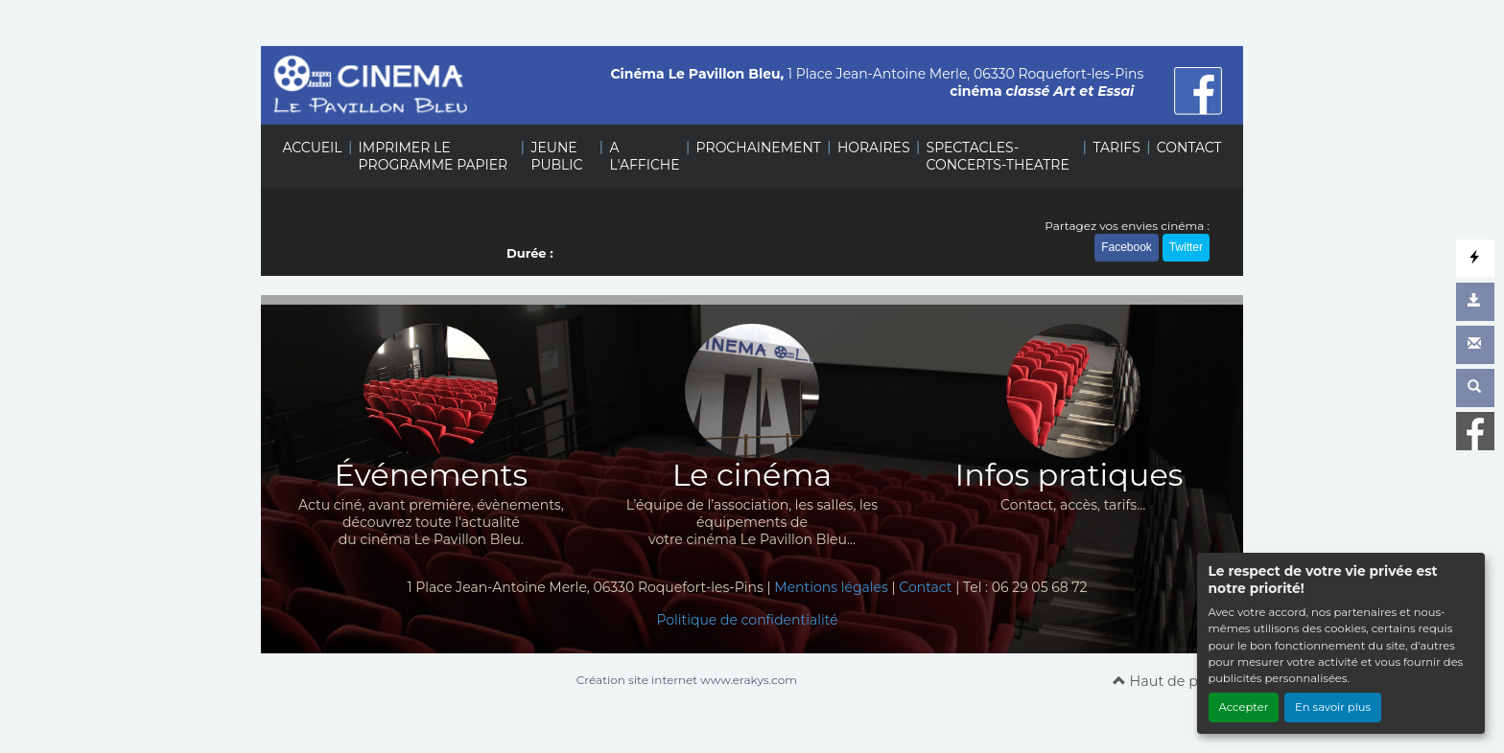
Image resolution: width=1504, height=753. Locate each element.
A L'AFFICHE (644, 156)
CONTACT (1189, 147)
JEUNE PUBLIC (556, 156)
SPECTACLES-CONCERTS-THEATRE (998, 156)
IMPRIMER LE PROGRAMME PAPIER (433, 156)
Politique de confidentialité (746, 619)
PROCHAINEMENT (758, 147)
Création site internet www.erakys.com (686, 680)
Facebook (1126, 247)
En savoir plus (1333, 707)
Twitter (1186, 247)
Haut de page (1168, 681)
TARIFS (1116, 147)
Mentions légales (831, 587)
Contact (925, 587)
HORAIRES (873, 147)
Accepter (1244, 707)
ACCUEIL (311, 147)
